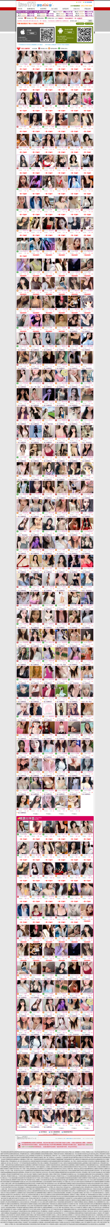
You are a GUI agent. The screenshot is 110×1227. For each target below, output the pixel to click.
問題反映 (88, 9)
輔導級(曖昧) (40, 18)
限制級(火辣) (30, 18)
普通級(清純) (50, 18)
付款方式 (76, 9)
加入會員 (54, 9)
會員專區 (43, 9)
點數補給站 (31, 9)
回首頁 (20, 9)
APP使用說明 (80, 23)
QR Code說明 (89, 23)
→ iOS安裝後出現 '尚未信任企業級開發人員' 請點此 (30, 44)
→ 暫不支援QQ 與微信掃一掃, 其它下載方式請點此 (56, 44)
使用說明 (65, 9)
